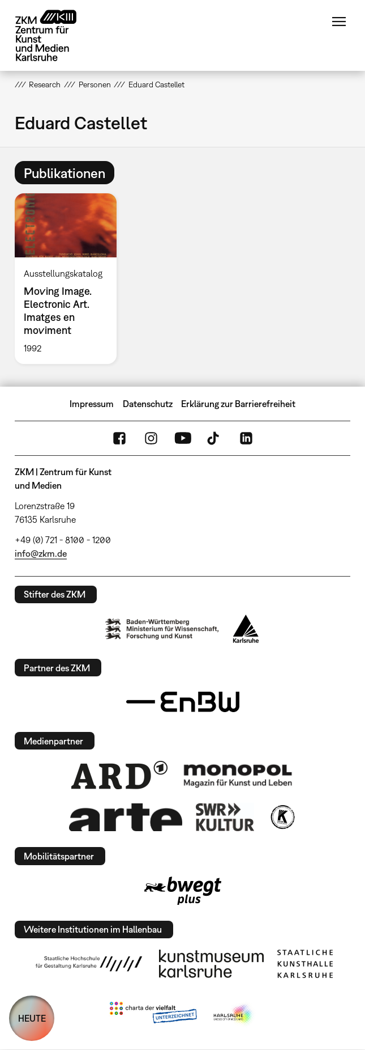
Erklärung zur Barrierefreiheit (238, 404)
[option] (70, 278)
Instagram (151, 438)
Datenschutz (148, 404)
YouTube (182, 438)
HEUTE (32, 1018)
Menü (339, 21)
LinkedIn (246, 438)
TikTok (214, 438)
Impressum (92, 404)
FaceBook (119, 438)
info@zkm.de (41, 553)
